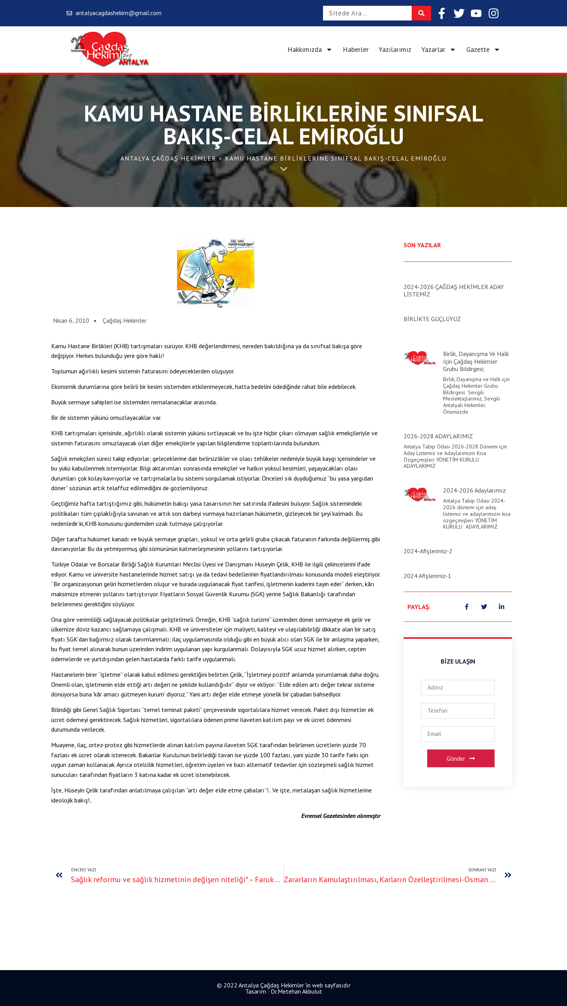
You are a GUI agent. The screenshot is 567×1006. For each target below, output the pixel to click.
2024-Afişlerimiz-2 (428, 551)
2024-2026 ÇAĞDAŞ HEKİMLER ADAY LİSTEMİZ (454, 290)
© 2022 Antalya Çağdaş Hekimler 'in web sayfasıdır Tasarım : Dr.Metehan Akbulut (284, 988)
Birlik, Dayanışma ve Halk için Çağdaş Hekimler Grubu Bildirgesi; (476, 361)
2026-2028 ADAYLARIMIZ (438, 436)
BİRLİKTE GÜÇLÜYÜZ (432, 319)
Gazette (483, 49)
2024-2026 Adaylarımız (474, 490)
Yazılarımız (395, 49)
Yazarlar (438, 49)
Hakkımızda (310, 49)
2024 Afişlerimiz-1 (427, 576)
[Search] (421, 13)
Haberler (356, 49)
